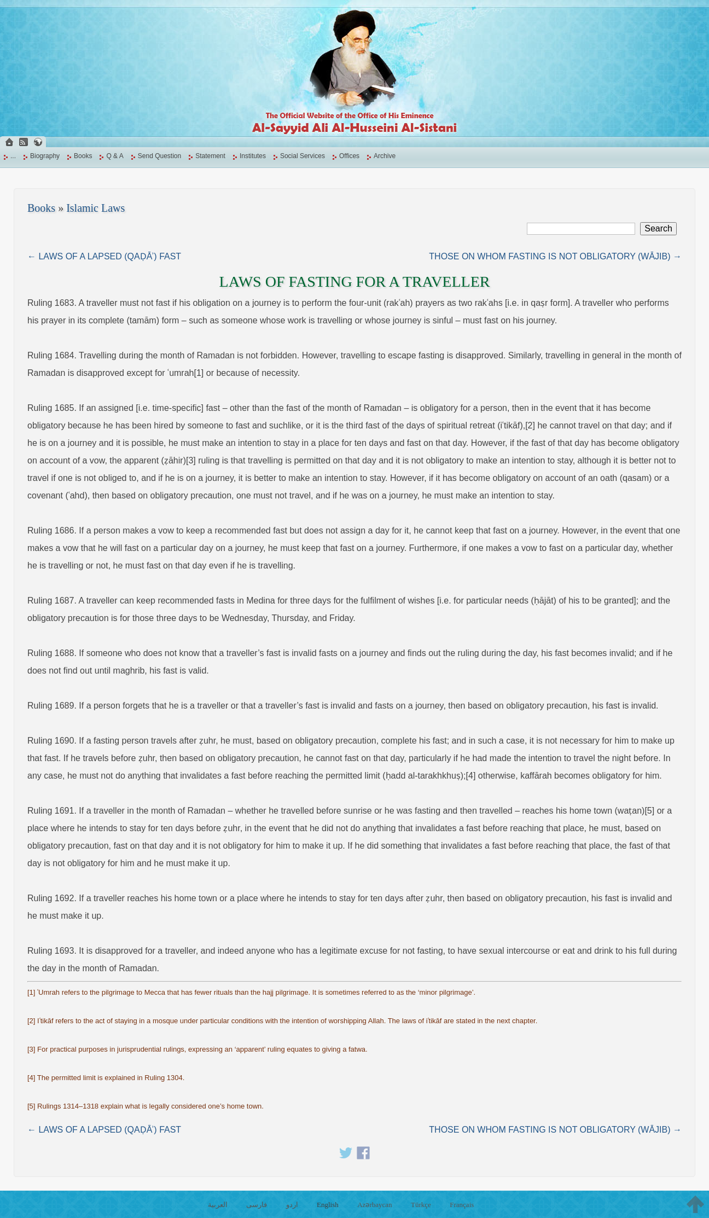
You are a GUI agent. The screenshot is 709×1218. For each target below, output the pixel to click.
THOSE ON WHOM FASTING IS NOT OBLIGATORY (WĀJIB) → (555, 256)
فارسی (256, 1204)
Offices (349, 156)
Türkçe (421, 1204)
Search (658, 228)
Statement (210, 156)
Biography (45, 156)
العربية (218, 1204)
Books (83, 156)
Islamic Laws (95, 208)
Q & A (114, 156)
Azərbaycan (374, 1204)
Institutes (253, 156)
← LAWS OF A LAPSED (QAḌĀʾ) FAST (104, 256)
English (328, 1204)
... (13, 156)
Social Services (302, 156)
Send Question (159, 156)
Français (462, 1204)
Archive (385, 156)
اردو (292, 1204)
